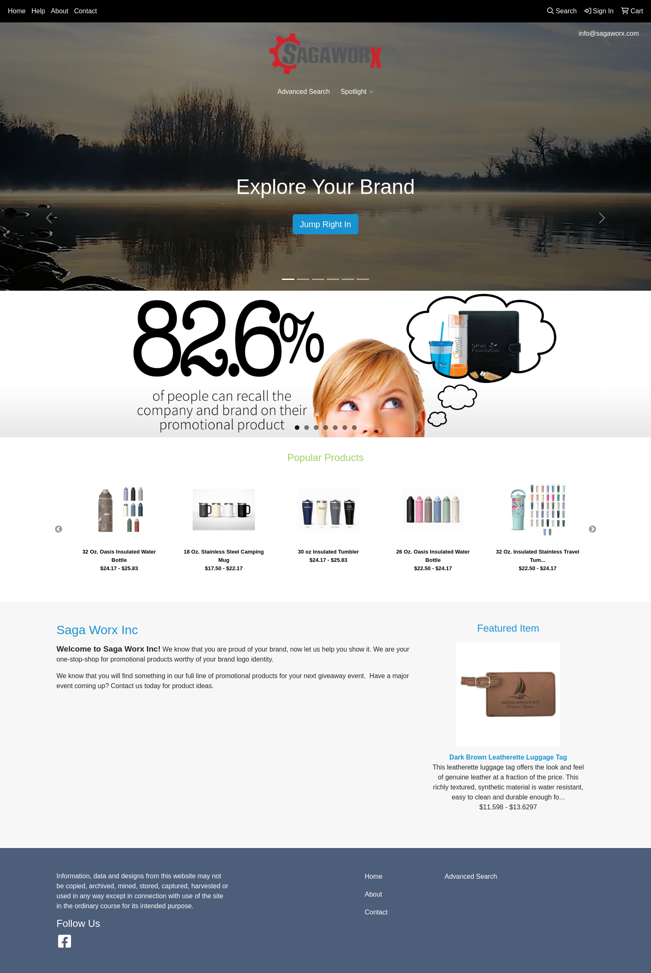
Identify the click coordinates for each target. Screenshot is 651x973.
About (60, 11)
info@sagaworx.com (609, 33)
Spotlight (357, 92)
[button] (49, 218)
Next (592, 529)
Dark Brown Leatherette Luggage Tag (508, 757)
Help (38, 11)
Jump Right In (325, 224)
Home (17, 11)
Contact (85, 11)
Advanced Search (303, 91)
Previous (58, 529)
